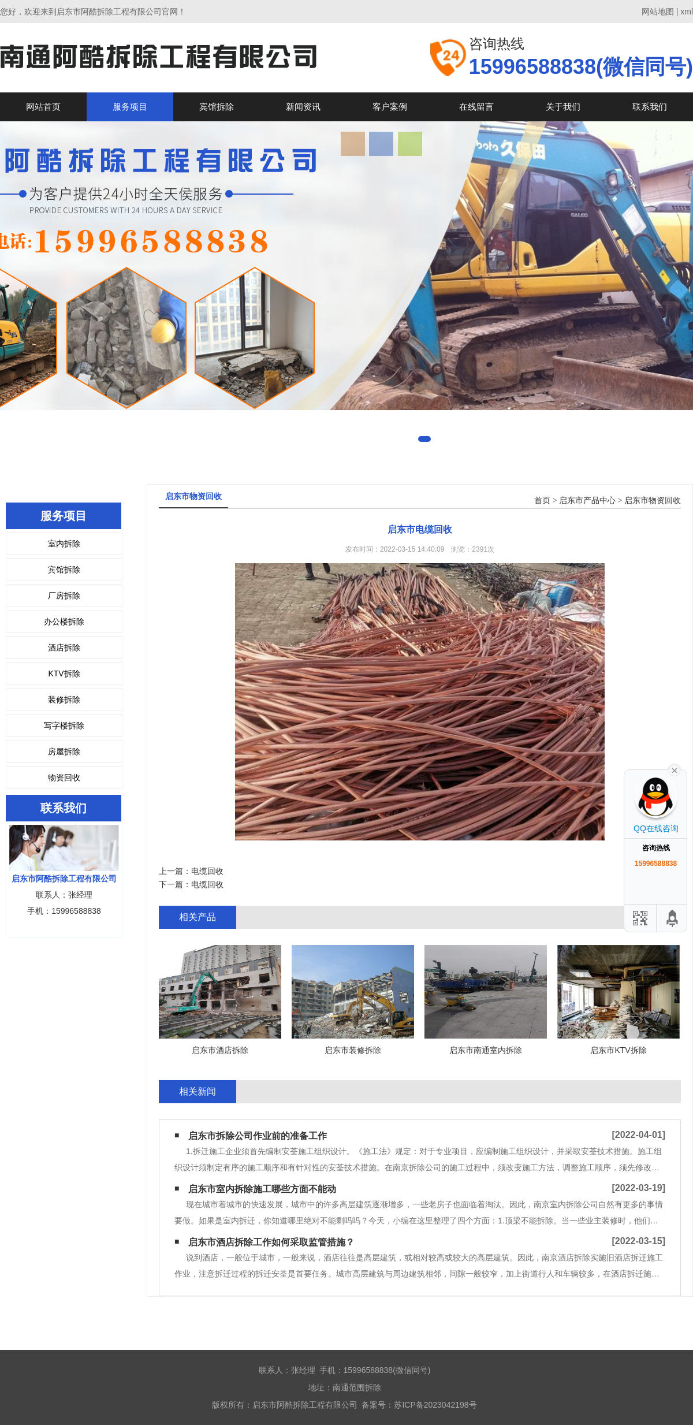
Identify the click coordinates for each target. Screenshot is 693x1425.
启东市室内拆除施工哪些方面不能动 (262, 1189)
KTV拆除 (64, 673)
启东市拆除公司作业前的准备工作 (257, 1136)
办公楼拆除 (64, 621)
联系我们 (649, 106)
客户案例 (389, 106)
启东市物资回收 (652, 500)
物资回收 (64, 777)
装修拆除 (64, 699)
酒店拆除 (64, 647)
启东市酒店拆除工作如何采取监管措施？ (271, 1242)
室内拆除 (64, 543)
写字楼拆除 (64, 725)
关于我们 (563, 106)
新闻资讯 (303, 106)
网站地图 (658, 11)
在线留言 (476, 106)
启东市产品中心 (587, 500)
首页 (542, 500)
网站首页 (43, 106)
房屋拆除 (64, 751)
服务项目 (130, 106)
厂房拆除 (64, 595)
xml (686, 11)
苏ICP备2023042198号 (435, 1404)
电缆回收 (207, 871)
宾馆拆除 (216, 106)
